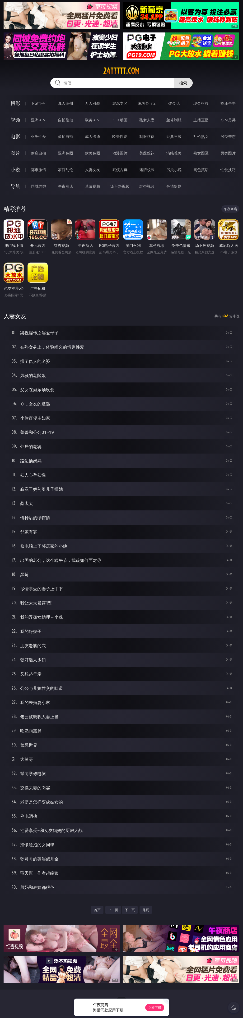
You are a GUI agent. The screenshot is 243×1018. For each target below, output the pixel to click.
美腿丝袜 (146, 153)
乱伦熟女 (201, 136)
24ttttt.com (121, 71)
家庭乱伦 (65, 169)
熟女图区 (201, 153)
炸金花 (174, 103)
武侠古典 (119, 169)
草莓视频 (92, 186)
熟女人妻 (146, 120)
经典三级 (174, 136)
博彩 (15, 103)
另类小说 (174, 169)
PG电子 (38, 103)
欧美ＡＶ (92, 120)
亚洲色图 (65, 153)
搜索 (183, 83)
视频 (15, 120)
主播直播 (201, 120)
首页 (97, 910)
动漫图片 (119, 153)
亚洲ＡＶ (38, 120)
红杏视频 (146, 186)
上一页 (113, 910)
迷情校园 (146, 169)
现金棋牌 (201, 103)
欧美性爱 (119, 136)
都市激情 (38, 169)
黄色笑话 (201, 169)
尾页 (145, 910)
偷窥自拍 (38, 153)
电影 (15, 136)
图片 (15, 153)
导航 (15, 186)
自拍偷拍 (65, 120)
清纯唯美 (174, 153)
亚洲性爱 (38, 136)
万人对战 (92, 103)
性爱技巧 (228, 169)
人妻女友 (92, 169)
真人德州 (65, 103)
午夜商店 (65, 186)
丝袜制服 (174, 120)
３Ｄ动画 (119, 120)
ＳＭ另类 (228, 120)
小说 (15, 169)
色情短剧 (174, 186)
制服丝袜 (146, 136)
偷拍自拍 (65, 136)
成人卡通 (92, 136)
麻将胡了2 (146, 103)
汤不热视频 (119, 186)
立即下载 (154, 1007)
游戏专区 (119, 103)
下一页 (130, 910)
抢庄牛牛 (228, 103)
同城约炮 (38, 186)
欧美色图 (92, 153)
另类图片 (228, 153)
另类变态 (228, 136)
